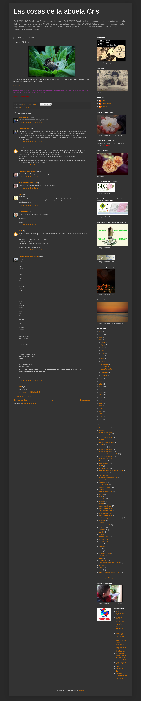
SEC (100, 558)
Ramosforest (120, 678)
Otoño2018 (102, 530)
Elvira (117, 671)
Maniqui (101, 501)
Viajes (101, 570)
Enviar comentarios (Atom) (30, 403)
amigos (101, 430)
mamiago (104, 106)
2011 (101, 379)
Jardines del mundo (105, 487)
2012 (101, 381)
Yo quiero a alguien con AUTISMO (109, 572)
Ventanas (102, 567)
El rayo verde (103, 461)
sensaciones (103, 560)
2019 (101, 400)
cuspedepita (120, 668)
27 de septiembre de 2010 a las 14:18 (30, 250)
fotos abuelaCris (104, 473)
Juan (20, 148)
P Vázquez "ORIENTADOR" (28, 171)
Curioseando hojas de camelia (108, 454)
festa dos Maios (104, 468)
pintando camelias (104, 539)
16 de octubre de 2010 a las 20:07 (29, 392)
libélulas (101, 494)
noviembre (104, 372)
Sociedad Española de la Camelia (109, 563)
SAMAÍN (101, 556)
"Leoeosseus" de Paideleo (121, 648)
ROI (100, 548)
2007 (101, 332)
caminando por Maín (105, 433)
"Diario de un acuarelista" (120, 627)
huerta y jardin (103, 482)
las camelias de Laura (106, 492)
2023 (101, 411)
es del (101, 466)
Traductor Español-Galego (105, 578)
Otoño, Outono (105, 366)
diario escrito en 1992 (105, 459)
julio (102, 358)
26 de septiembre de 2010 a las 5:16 (30, 225)
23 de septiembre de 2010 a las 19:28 (30, 165)
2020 (101, 403)
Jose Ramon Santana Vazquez (29, 256)
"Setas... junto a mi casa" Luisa (121, 656)
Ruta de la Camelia (105, 553)
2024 (101, 414)
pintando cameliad (104, 537)
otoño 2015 (102, 527)
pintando (101, 534)
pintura (101, 544)
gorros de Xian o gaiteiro (106, 480)
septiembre (104, 364)
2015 (101, 389)
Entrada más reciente (20, 400)
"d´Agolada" (119, 631)
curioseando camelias (105, 451)
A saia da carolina (104, 428)
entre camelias (24, 107)
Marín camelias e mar (105, 508)
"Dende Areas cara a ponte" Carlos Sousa (120, 622)
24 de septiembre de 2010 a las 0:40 (30, 176)
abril (102, 350)
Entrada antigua (85, 400)
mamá (101, 496)
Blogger (81, 690)
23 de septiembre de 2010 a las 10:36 (30, 142)
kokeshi (101, 489)
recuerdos (102, 546)
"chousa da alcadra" (119, 618)
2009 (101, 337)
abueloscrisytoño (24, 117)
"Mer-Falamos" (120, 651)
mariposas (102, 520)
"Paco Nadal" (120, 653)
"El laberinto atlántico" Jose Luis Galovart (120, 635)
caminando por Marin (105, 435)
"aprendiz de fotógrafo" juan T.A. (120, 613)
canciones (102, 440)
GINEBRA (119, 673)
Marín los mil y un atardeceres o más (110, 518)
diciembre (104, 375)
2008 (101, 334)
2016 (101, 392)
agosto (103, 361)
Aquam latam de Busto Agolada (121, 663)
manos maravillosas (105, 506)
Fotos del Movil (103, 475)
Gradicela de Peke (122, 676)
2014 (101, 387)
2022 (101, 408)
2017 (101, 395)
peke (20, 387)
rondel (101, 551)
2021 (101, 406)
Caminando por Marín (105, 437)
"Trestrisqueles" (121, 660)
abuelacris (104, 100)
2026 (101, 419)
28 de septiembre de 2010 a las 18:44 (30, 380)
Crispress (119, 666)
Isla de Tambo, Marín (107, 369)
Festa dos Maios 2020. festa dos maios (111, 470)
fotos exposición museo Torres (108, 477)
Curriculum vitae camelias (107, 456)
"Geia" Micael (120, 645)
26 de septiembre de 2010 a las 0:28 (30, 205)
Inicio (53, 400)
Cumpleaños (103, 447)
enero (103, 342)
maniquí (101, 503)
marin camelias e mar (105, 513)
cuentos (101, 444)
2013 (101, 384)
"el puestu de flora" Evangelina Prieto (121, 640)
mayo (103, 353)
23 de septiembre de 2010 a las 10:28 (30, 122)
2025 (101, 416)
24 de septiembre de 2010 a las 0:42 (30, 188)
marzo (103, 348)
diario (21, 231)
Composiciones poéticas (106, 442)
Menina (101, 522)
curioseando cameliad (106, 449)
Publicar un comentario (23, 396)
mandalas (102, 499)
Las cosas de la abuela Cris (56, 11)
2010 (101, 340)
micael (21, 194)
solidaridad (102, 565)
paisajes (101, 532)
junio (102, 356)
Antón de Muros (24, 212)
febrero (103, 345)
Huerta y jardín (103, 485)
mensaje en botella (105, 525)
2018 (101, 397)
